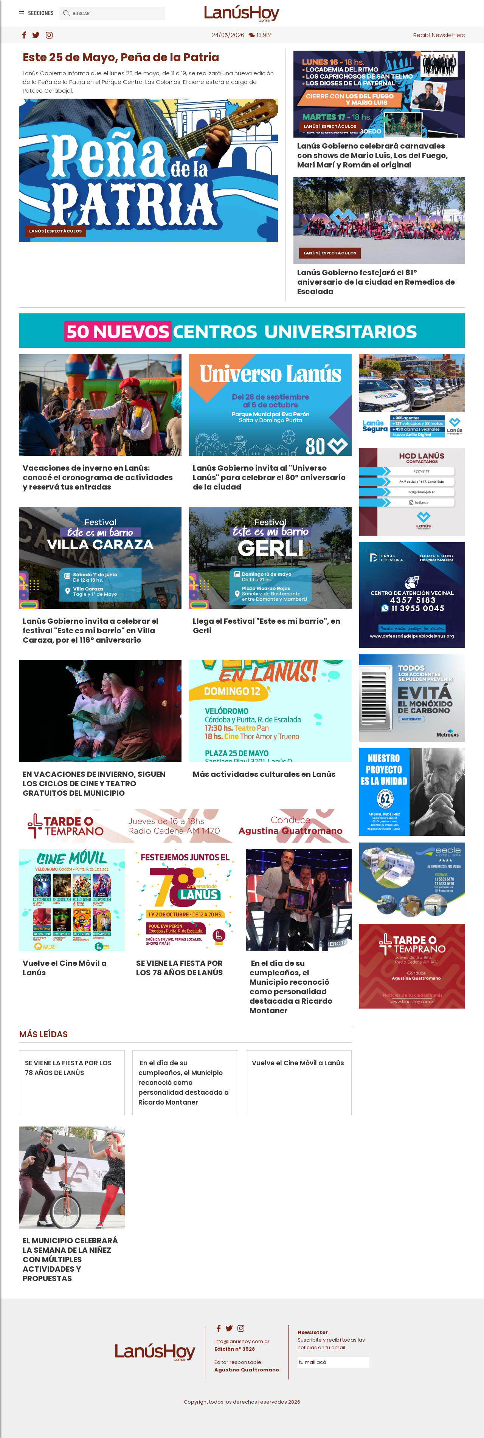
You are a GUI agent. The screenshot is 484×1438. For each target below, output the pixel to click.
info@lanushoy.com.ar (242, 1341)
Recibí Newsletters (439, 35)
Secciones (41, 13)
